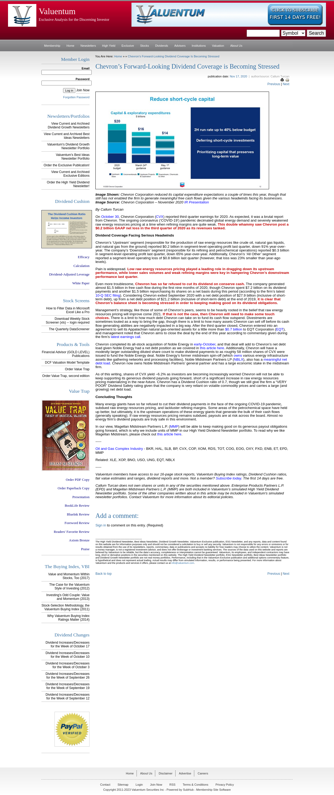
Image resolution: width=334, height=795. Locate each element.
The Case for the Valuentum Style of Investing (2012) (69, 586)
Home (70, 45)
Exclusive (128, 45)
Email (86, 68)
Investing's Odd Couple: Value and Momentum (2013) (68, 597)
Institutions (199, 45)
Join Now (83, 90)
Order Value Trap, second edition (66, 376)
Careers (203, 773)
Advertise (185, 773)
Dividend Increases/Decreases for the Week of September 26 (68, 675)
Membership (52, 45)
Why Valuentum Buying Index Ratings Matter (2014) (68, 617)
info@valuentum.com (182, 563)
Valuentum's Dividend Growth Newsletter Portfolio (68, 146)
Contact (105, 784)
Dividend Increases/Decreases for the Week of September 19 (68, 686)
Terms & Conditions (195, 784)
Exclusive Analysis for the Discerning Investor (74, 19)
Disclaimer (165, 773)
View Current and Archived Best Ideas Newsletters (67, 136)
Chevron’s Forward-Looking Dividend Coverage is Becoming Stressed (173, 56)
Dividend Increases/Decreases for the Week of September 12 (68, 696)
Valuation (218, 45)
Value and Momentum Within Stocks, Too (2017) (69, 576)
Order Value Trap (77, 369)
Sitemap (123, 784)
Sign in (100, 525)
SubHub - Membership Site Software (207, 789)
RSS (172, 784)
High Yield (108, 45)
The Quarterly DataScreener (69, 329)
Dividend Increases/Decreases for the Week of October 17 (68, 644)
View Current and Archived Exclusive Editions (70, 174)
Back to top (103, 574)
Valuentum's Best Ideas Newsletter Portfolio (73, 156)
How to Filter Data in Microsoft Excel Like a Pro (68, 310)
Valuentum (57, 11)
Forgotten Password (76, 97)
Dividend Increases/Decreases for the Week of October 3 (68, 665)
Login (139, 784)
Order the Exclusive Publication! (67, 165)
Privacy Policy (225, 784)
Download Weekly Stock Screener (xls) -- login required (68, 320)
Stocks (144, 45)
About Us (236, 45)
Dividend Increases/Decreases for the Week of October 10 (68, 655)
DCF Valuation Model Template (67, 362)
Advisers (179, 45)
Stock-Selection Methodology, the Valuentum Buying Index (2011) (65, 607)
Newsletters (88, 45)
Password (83, 79)
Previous (273, 84)
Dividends (161, 45)
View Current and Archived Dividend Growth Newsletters (69, 125)
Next (286, 84)
